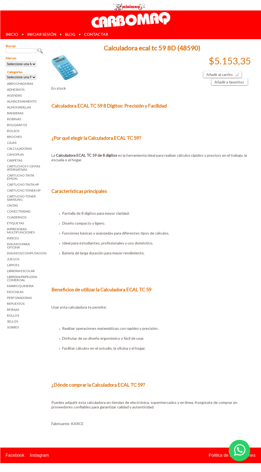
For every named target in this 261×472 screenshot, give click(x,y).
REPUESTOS (15, 304)
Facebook (15, 455)
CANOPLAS (15, 154)
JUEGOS (13, 259)
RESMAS (13, 310)
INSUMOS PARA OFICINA (18, 245)
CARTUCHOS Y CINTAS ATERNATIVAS (23, 167)
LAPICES (13, 265)
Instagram (39, 455)
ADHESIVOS (15, 89)
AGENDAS (14, 95)
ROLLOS (13, 315)
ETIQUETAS (15, 223)
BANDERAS (15, 113)
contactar (96, 34)
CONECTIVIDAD (18, 211)
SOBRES (13, 327)
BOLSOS (13, 131)
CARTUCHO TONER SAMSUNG (21, 198)
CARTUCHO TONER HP (24, 190)
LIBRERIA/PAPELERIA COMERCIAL (22, 278)
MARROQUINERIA (20, 286)
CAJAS (11, 143)
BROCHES (14, 137)
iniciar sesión (41, 34)
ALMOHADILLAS (19, 107)
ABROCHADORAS (20, 84)
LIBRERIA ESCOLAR (21, 271)
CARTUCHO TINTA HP (23, 184)
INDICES (13, 238)
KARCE (77, 423)
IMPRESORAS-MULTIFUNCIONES (21, 230)
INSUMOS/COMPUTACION (25, 253)
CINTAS (12, 205)
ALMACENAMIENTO (22, 101)
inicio (12, 34)
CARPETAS (14, 160)
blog (70, 34)
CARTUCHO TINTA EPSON (20, 177)
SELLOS (12, 321)
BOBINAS (14, 119)
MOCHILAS (15, 292)
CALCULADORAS (19, 149)
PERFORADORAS (19, 298)
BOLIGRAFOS (17, 125)
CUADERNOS (16, 217)
